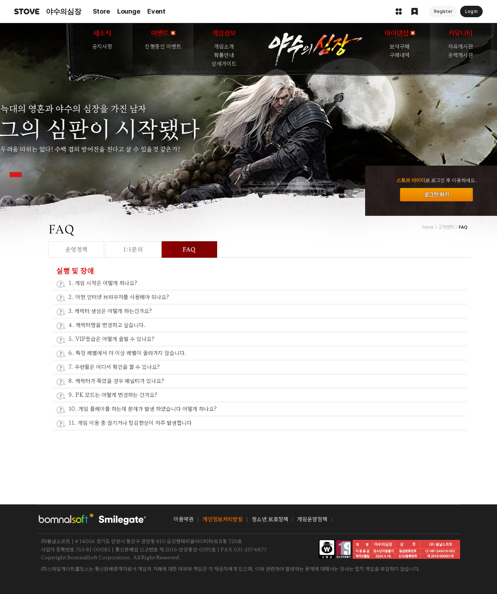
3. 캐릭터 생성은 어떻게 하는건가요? (110, 310)
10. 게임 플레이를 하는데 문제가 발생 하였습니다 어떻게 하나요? (142, 408)
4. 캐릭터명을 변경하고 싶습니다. (107, 324)
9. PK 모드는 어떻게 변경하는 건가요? (113, 394)
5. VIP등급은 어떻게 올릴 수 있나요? (111, 338)
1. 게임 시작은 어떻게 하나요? (103, 282)
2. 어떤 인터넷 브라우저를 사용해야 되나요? (118, 296)
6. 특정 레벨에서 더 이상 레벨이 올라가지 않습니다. (127, 352)
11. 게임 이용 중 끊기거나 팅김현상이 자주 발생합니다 (130, 422)
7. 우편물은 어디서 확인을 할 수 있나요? (114, 366)
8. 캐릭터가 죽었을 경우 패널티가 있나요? (116, 380)
